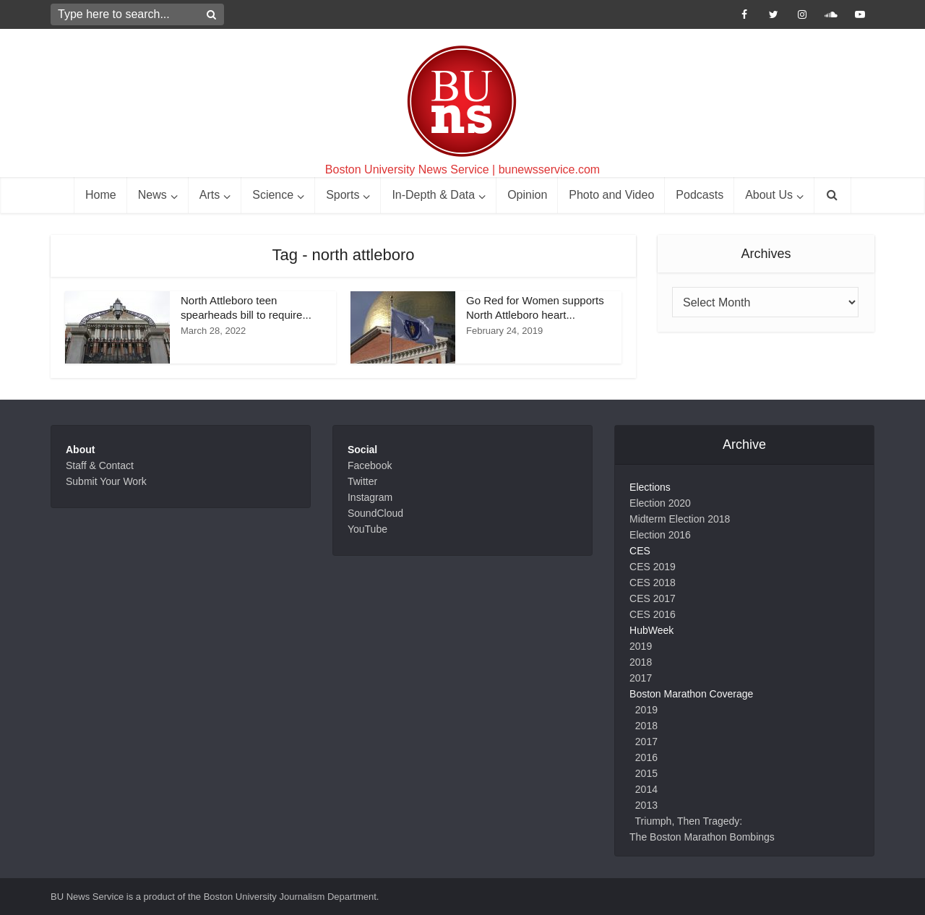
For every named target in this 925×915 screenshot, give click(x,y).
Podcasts (699, 195)
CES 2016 (652, 614)
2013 (646, 805)
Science (272, 195)
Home (100, 195)
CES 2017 (652, 598)
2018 (640, 662)
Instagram (370, 497)
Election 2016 (660, 535)
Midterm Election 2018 (679, 519)
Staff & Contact (100, 465)
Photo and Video (611, 195)
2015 (646, 773)
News (152, 195)
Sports (342, 195)
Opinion (527, 195)
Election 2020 (660, 503)
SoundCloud (375, 513)
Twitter (362, 481)
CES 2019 (652, 566)
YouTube (367, 529)
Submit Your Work (106, 481)
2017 (640, 678)
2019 (640, 646)
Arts (209, 195)
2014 (646, 789)
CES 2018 (652, 582)
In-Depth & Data (433, 195)
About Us (769, 195)
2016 (646, 757)
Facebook (370, 465)
